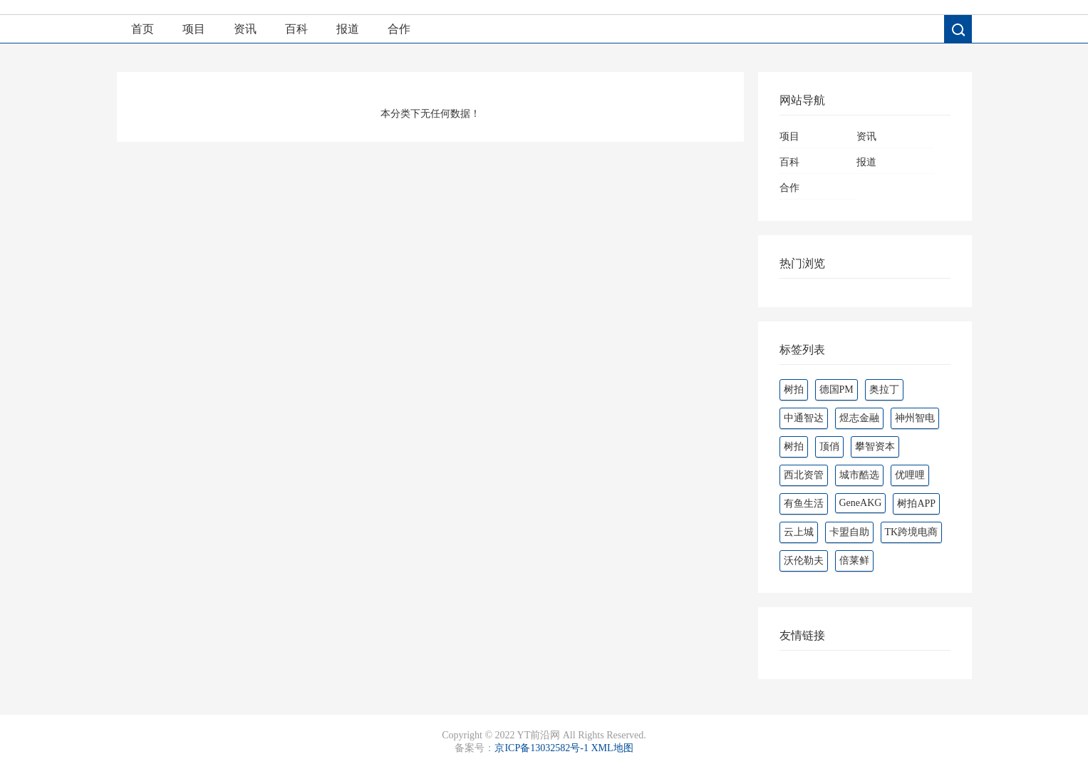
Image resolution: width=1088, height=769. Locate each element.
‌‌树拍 (794, 446)
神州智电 (915, 418)
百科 (296, 29)
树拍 (794, 389)
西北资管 (804, 475)
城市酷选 (859, 475)
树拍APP (916, 503)
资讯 (245, 29)
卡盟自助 (849, 532)
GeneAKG (860, 502)
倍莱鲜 (854, 560)
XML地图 (612, 748)
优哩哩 (910, 475)
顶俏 (829, 446)
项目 (193, 29)
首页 (142, 29)
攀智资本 (875, 446)
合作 (399, 29)
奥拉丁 (884, 389)
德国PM (836, 389)
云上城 (799, 532)
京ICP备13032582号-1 (541, 748)
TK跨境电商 (911, 532)
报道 (347, 29)
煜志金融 (859, 418)
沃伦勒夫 (804, 560)
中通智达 (804, 418)
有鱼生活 (804, 503)
